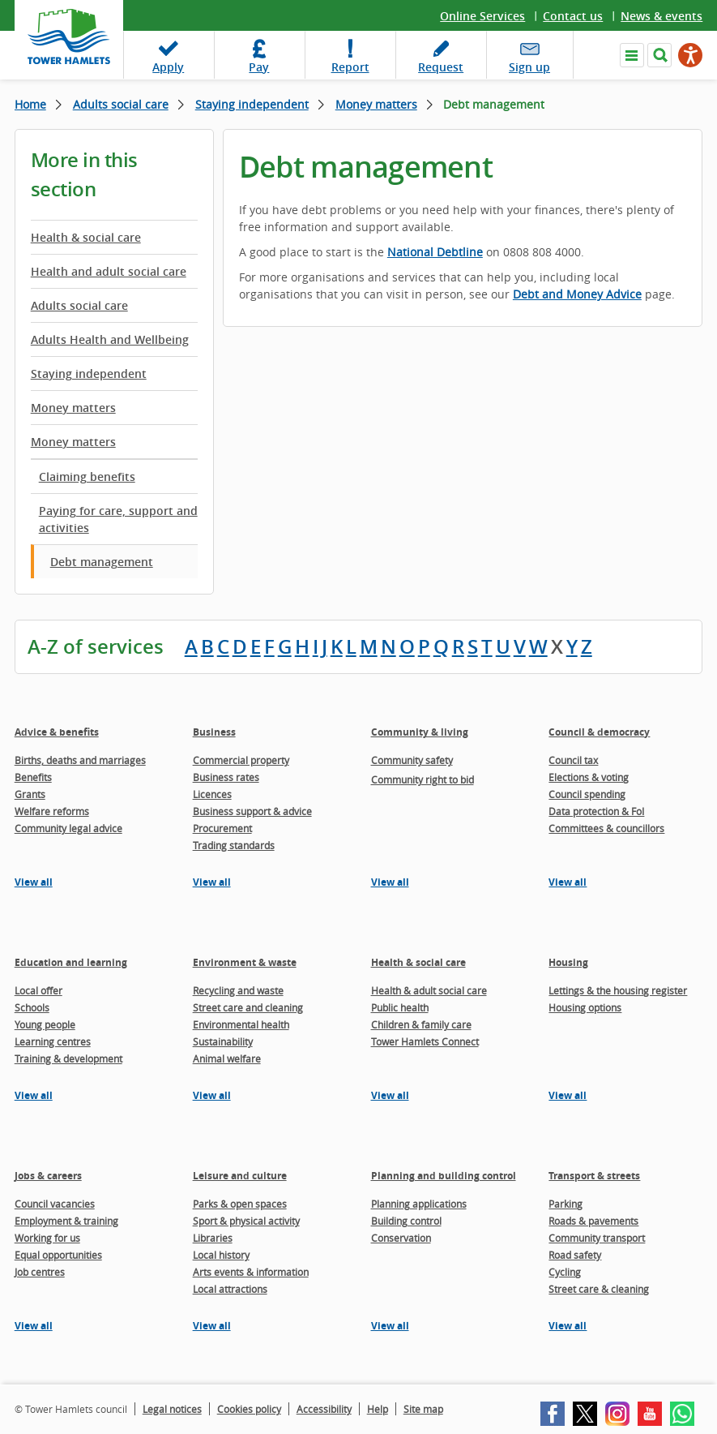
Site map (423, 1408)
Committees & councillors (606, 828)
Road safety (574, 1254)
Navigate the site (632, 55)
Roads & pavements (593, 1220)
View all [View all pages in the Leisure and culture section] (212, 1326)
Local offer (38, 990)
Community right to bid (422, 779)
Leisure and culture (240, 1176)
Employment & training (66, 1220)
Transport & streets (594, 1176)
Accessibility (324, 1408)
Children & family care (421, 1024)
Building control (406, 1220)
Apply (168, 67)
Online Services (482, 16)
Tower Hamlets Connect (425, 1041)
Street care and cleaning (248, 1007)
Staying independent (252, 104)
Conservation (401, 1237)
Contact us (573, 16)
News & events (661, 16)
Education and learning (71, 962)
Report (350, 67)
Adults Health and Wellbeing (110, 339)
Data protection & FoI (596, 811)
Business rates (226, 777)
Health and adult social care (108, 271)
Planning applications (419, 1203)
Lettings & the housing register (617, 990)
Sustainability (223, 1041)
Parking (565, 1203)
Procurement (222, 828)
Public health (400, 1007)
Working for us (47, 1237)
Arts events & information (251, 1271)
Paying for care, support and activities (118, 519)
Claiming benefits (87, 476)
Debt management (101, 561)
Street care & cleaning (598, 1288)
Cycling (564, 1271)
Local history (221, 1254)
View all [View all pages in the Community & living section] (390, 882)
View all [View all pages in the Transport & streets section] (567, 1326)
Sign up (529, 67)
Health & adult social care (429, 990)
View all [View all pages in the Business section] (212, 882)
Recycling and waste (238, 990)
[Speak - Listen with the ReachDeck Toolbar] (690, 55)
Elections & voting (588, 777)
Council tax (573, 759)
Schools (32, 1007)
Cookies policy (249, 1408)
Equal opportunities (58, 1254)
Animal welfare (227, 1058)
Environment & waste (245, 962)
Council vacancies (55, 1203)
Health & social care (86, 237)
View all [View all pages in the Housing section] (567, 1095)
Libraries (213, 1237)
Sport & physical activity (246, 1220)
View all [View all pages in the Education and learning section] (34, 1095)
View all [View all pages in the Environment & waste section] (212, 1095)
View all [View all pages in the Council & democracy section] (567, 882)
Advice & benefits (57, 732)
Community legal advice (68, 828)
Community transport (596, 1237)
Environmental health (241, 1024)
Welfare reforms (52, 811)
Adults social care (121, 104)
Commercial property (241, 759)
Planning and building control (443, 1176)
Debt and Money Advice (577, 294)
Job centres (40, 1271)
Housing (568, 962)
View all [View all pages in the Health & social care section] (390, 1095)
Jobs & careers (48, 1176)
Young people (45, 1024)
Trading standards (234, 845)
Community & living (419, 732)
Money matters (376, 104)
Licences (212, 794)
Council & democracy (599, 732)
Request (440, 67)
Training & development (68, 1058)
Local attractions (230, 1288)
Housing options (584, 1007)
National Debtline (435, 252)
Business (214, 732)
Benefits (33, 777)
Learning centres (53, 1041)
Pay (259, 67)
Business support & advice (252, 811)
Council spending (586, 794)
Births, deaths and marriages (80, 759)
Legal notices (172, 1408)
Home (30, 104)
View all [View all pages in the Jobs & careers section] (34, 1326)
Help (377, 1408)
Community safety (412, 759)
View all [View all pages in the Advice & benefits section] (34, 882)
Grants (30, 794)
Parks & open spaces (240, 1203)
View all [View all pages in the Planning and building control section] (390, 1326)
